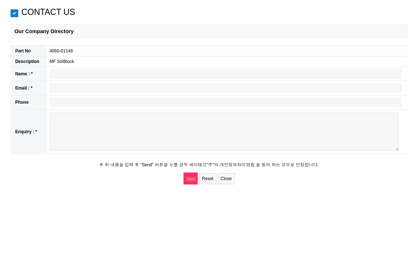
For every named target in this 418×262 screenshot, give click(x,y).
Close (226, 178)
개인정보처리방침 (238, 164)
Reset (207, 178)
